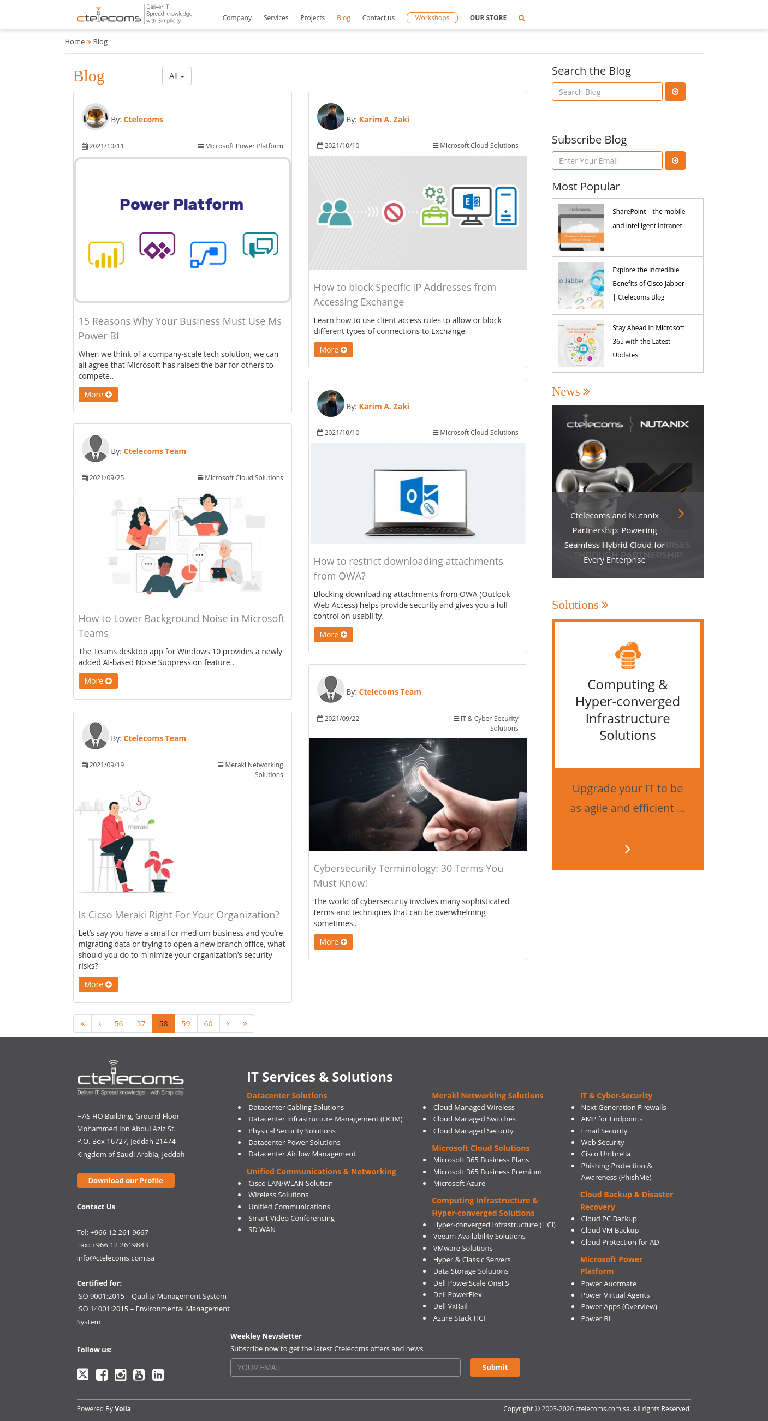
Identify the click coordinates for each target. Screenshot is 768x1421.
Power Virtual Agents (615, 1295)
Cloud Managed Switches (474, 1119)
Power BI (595, 1318)
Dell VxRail (450, 1306)
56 (119, 1023)
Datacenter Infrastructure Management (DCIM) (325, 1119)
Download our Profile (125, 1180)
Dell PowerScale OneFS (471, 1283)
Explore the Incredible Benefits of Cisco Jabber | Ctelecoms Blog (648, 283)
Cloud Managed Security (473, 1131)
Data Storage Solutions (471, 1271)
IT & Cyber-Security (616, 1095)
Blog (343, 17)
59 (186, 1023)
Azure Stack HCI (459, 1318)
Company (237, 17)
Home (75, 41)
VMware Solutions (463, 1248)
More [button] (98, 394)
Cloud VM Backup (610, 1230)
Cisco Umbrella (605, 1154)
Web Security (602, 1142)
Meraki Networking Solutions (487, 1095)
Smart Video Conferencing (291, 1218)
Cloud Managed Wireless (474, 1107)
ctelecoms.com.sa (602, 1408)
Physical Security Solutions (292, 1131)
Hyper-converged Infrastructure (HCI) (494, 1224)
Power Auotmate (608, 1283)
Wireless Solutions (278, 1194)
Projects (312, 17)
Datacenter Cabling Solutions (296, 1107)
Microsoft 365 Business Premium (487, 1172)
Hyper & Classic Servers (472, 1259)
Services (276, 17)
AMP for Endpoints (611, 1119)
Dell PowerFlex (457, 1294)
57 (141, 1023)
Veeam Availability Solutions (479, 1236)
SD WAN (262, 1229)
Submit (495, 1367)
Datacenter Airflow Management (302, 1154)
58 (163, 1023)
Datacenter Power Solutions (294, 1142)
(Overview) (639, 1306)
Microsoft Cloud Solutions (480, 1148)
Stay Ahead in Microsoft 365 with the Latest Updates (648, 341)
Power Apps (600, 1306)
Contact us (378, 17)
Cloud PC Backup (609, 1218)
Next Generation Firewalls (623, 1107)
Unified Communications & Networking (321, 1171)
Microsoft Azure (459, 1183)
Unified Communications (289, 1206)
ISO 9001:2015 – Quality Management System (152, 1296)
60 (208, 1023)
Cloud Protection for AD (620, 1242)
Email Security (604, 1131)
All (176, 75)
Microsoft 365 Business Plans (481, 1160)
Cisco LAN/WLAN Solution (290, 1183)
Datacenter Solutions (287, 1095)
